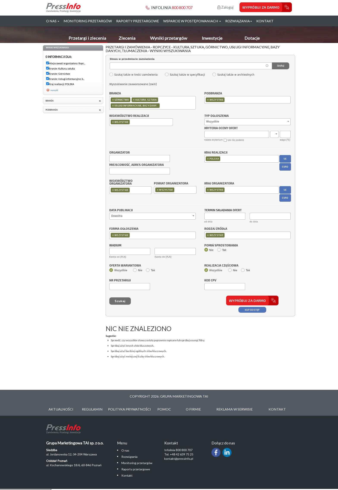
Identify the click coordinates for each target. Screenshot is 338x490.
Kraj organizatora (219, 183)
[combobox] (152, 102)
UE (285, 158)
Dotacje (252, 38)
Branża (115, 93)
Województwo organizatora (121, 182)
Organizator (119, 152)
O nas (125, 450)
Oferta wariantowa (125, 265)
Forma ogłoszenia (123, 228)
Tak (222, 250)
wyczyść (54, 90)
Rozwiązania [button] (238, 21)
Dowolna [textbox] (116, 215)
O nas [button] (52, 21)
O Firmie (193, 409)
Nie (209, 250)
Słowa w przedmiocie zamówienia (132, 59)
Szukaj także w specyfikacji (185, 75)
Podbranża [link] (51, 110)
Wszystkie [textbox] (212, 121)
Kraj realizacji (215, 152)
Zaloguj (225, 7)
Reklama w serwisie (234, 409)
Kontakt (265, 21)
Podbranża (213, 93)
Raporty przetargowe (137, 21)
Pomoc (164, 409)
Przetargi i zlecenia (87, 38)
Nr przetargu (120, 280)
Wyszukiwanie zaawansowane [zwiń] (133, 84)
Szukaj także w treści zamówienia (133, 75)
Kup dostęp (252, 309)
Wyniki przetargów (168, 38)
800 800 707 (182, 7)
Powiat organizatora (171, 183)
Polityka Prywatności (129, 409)
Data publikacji (121, 210)
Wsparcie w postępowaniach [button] (192, 21)
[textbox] (162, 105)
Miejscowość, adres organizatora (136, 165)
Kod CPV (210, 280)
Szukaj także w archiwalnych (233, 75)
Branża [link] (49, 101)
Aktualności (61, 409)
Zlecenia (127, 38)
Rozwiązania (129, 456)
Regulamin (92, 409)
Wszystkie (118, 270)
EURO (285, 166)
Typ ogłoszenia (216, 115)
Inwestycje (212, 38)
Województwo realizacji (129, 115)
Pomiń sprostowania (221, 245)
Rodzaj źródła (215, 228)
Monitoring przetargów (88, 21)
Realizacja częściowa (221, 265)
